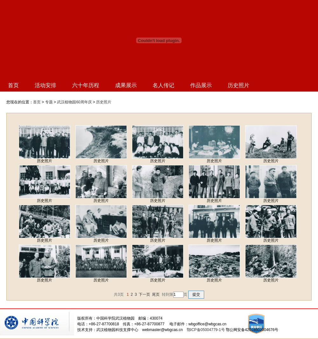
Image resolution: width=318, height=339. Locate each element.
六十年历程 (85, 85)
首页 (13, 85)
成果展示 (126, 85)
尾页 (156, 294)
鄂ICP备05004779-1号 (206, 330)
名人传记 (163, 85)
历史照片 (238, 85)
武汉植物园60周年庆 (74, 102)
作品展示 (201, 85)
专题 (49, 102)
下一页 (144, 294)
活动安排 (45, 85)
